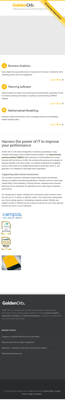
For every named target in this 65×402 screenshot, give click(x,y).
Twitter (27, 383)
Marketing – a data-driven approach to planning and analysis (24, 348)
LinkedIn (32, 383)
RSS (37, 383)
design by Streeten (35, 394)
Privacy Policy (48, 391)
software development (31, 316)
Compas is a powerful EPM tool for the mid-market (20, 337)
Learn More (55, 80)
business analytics (52, 313)
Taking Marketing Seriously (12, 354)
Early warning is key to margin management (18, 342)
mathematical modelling (10, 316)
